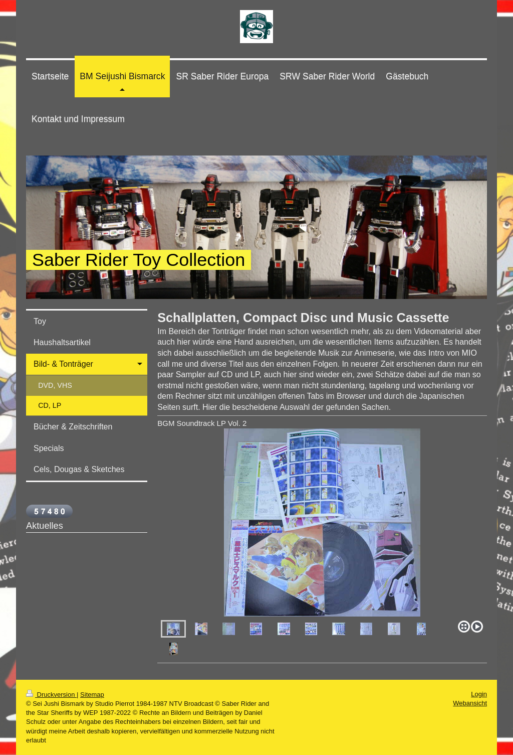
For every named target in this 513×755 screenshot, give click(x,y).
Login (479, 694)
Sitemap (92, 694)
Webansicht (470, 703)
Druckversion (51, 694)
